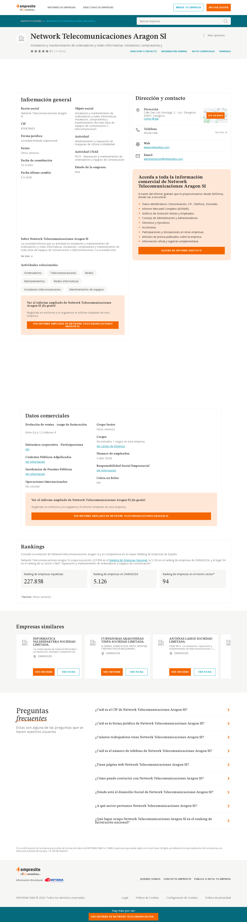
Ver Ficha (68, 671)
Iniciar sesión (219, 7)
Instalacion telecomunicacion (42, 289)
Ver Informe (44, 671)
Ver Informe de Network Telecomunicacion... (123, 916)
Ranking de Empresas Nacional (128, 560)
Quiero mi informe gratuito (181, 250)
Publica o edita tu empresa (212, 879)
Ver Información (35, 462)
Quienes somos (150, 879)
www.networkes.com (156, 147)
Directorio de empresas (98, 7)
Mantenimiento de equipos (86, 289)
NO (27, 449)
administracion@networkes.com (163, 159)
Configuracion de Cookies (182, 897)
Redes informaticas (66, 281)
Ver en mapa (215, 115)
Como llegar (151, 118)
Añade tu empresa (188, 7)
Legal (125, 897)
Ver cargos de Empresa (111, 446)
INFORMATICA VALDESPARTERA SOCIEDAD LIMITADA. (54, 641)
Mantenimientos (34, 281)
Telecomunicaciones (63, 273)
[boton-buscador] (225, 21)
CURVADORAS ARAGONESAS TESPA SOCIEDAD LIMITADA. (122, 640)
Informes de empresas (61, 7)
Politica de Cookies (147, 897)
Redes (89, 273)
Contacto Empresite (177, 879)
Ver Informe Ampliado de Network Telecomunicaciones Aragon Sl (73, 325)
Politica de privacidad (218, 897)
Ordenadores (33, 273)
